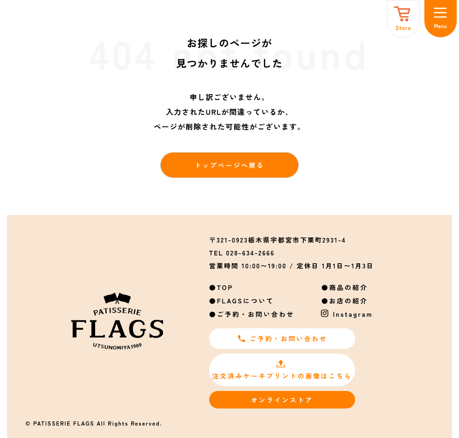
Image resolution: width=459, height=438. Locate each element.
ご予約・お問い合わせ (256, 314)
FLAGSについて (245, 300)
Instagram (353, 314)
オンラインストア (282, 399)
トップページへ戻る (229, 165)
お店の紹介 (348, 300)
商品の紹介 (348, 287)
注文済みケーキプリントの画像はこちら (282, 369)
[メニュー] (440, 18)
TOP (225, 287)
